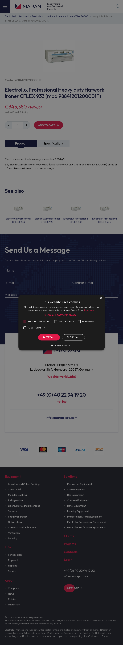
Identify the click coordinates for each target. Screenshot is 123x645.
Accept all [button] (49, 337)
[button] (61, 315)
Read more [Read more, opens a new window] (89, 310)
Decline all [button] (73, 337)
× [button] (101, 298)
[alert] (61, 322)
